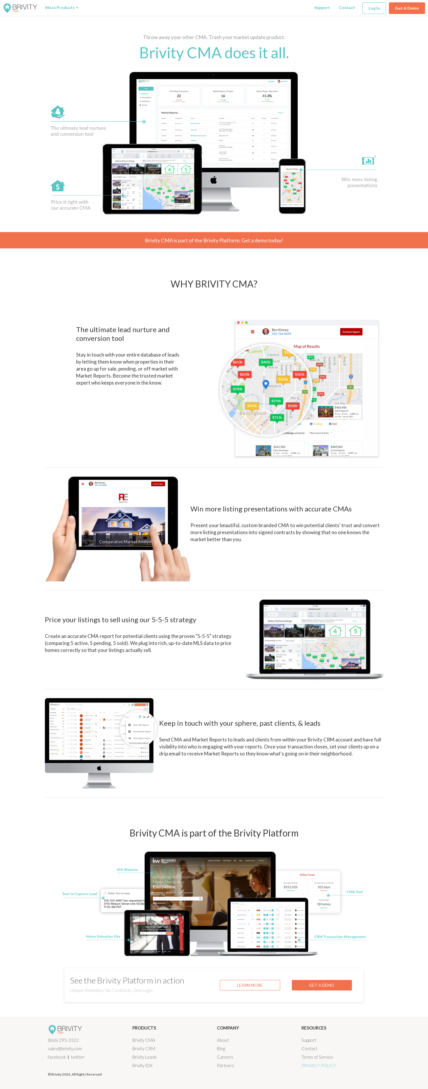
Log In (374, 8)
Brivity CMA (143, 1040)
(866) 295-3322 (63, 1040)
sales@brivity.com (65, 1048)
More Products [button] (61, 7)
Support (322, 7)
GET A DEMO (321, 985)
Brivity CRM (143, 1048)
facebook (57, 1057)
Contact (347, 7)
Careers (225, 1057)
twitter (78, 1057)
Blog (221, 1048)
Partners (225, 1065)
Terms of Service (317, 1057)
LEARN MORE (250, 985)
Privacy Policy (318, 1065)
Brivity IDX (142, 1065)
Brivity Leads (144, 1057)
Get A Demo (407, 8)
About (223, 1040)
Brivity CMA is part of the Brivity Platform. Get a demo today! (214, 240)
